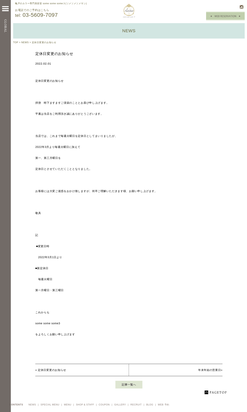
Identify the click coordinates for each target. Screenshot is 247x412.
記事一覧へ (129, 384)
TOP (15, 42)
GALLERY (120, 404)
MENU (68, 404)
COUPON (105, 404)
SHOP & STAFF (85, 404)
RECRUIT (136, 404)
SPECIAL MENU (50, 404)
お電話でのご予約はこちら (53, 13)
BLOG (150, 404)
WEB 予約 (163, 404)
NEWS (25, 42)
